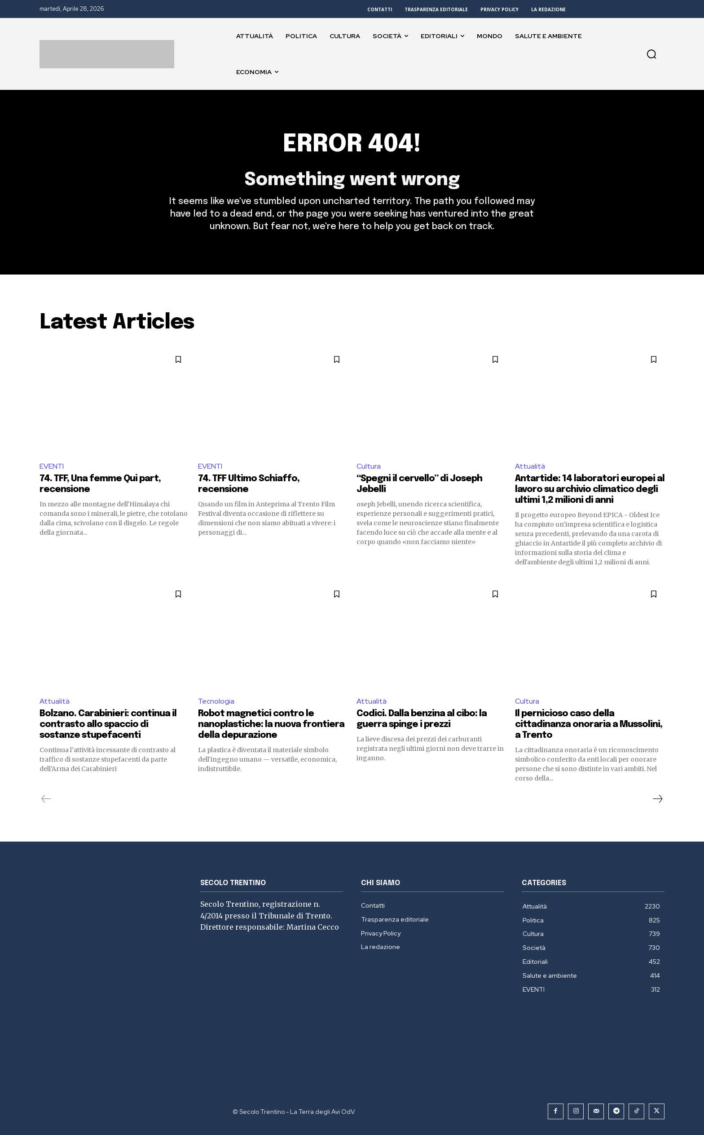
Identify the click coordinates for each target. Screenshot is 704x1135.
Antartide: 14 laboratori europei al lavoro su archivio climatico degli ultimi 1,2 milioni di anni (589, 489)
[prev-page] (46, 799)
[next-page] (657, 799)
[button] (651, 54)
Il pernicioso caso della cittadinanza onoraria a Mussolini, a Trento (588, 724)
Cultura (368, 466)
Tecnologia (216, 701)
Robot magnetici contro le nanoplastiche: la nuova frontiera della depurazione (271, 724)
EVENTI (52, 466)
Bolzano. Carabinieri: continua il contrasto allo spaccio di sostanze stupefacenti (108, 724)
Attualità (530, 466)
